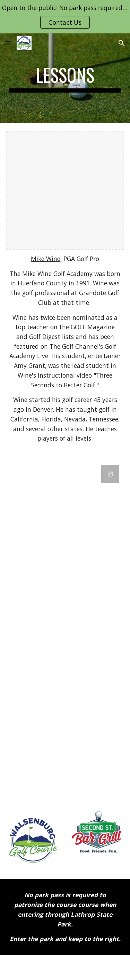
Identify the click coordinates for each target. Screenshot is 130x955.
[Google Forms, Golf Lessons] (65, 629)
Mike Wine (45, 258)
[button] (8, 43)
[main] (65, 78)
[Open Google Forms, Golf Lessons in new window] (110, 474)
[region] (65, 16)
